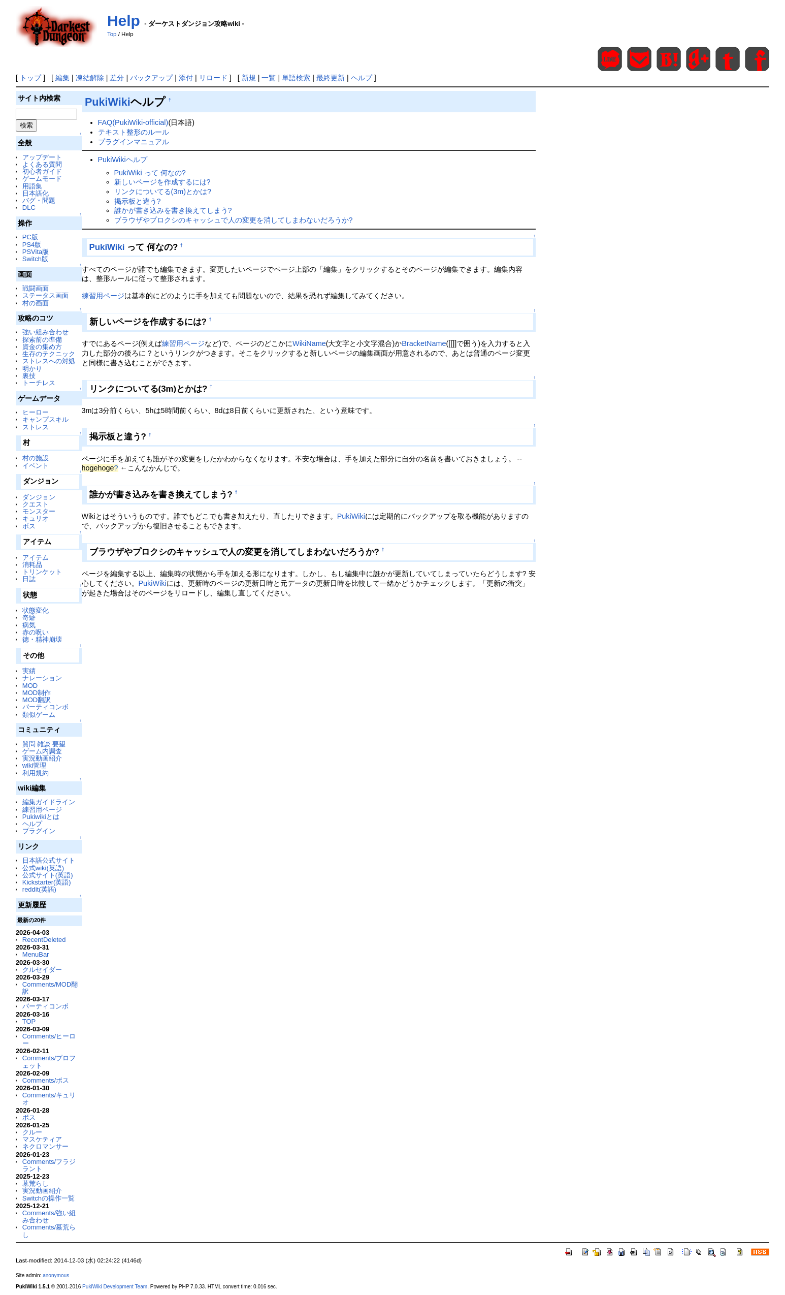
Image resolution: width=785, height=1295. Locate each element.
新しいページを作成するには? (162, 182)
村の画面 (35, 303)
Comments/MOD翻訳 (50, 988)
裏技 (29, 376)
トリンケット (42, 572)
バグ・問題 (38, 200)
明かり (32, 368)
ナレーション (42, 678)
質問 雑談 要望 (44, 744)
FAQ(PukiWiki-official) (133, 122)
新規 (249, 78)
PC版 (30, 237)
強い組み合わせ (45, 332)
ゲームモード (42, 178)
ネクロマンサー (45, 1146)
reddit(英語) (39, 889)
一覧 (268, 78)
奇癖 (29, 617)
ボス (29, 526)
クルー (32, 1132)
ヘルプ (361, 78)
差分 (117, 78)
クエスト (35, 504)
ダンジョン (38, 497)
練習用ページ (42, 809)
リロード (213, 78)
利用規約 (35, 773)
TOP (29, 1021)
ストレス (35, 427)
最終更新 (330, 78)
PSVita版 (35, 252)
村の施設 (35, 458)
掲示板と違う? (137, 201)
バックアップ (151, 78)
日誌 (29, 579)
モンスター (38, 511)
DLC (29, 207)
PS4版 (31, 244)
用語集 (32, 186)
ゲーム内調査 (42, 751)
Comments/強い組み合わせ (49, 1216)
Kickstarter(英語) (46, 882)
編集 (62, 78)
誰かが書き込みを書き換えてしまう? (173, 210)
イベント (35, 465)
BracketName (424, 343)
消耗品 (32, 564)
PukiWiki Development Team (114, 1286)
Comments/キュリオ (49, 1098)
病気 (29, 625)
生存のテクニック (48, 354)
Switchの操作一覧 (48, 1198)
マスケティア (42, 1139)
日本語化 (35, 193)
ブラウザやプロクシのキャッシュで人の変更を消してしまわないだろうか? (233, 220)
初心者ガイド (42, 171)
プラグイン (38, 831)
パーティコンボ (45, 707)
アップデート (42, 157)
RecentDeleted (44, 939)
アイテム (35, 557)
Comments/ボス (45, 1080)
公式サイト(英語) (47, 875)
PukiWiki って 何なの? (150, 173)
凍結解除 (90, 78)
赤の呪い (35, 632)
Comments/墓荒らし (49, 1230)
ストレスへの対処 (48, 361)
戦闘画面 (35, 288)
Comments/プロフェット (49, 1061)
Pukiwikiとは (40, 816)
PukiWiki (107, 102)
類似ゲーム (38, 714)
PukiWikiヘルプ (122, 159)
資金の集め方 (42, 347)
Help (123, 20)
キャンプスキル (45, 419)
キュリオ (35, 518)
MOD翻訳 (36, 700)
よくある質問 (42, 164)
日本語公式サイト (48, 860)
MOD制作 (36, 693)
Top (112, 34)
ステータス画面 (45, 295)
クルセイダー (42, 969)
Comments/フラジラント (49, 1165)
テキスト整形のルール (133, 132)
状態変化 (35, 610)
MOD (30, 685)
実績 (29, 671)
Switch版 (35, 259)
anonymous (56, 1275)
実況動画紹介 (42, 758)
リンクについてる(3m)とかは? (163, 191)
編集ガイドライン (48, 802)
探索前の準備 (42, 339)
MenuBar (35, 954)
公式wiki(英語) (43, 868)
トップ (30, 78)
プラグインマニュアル (133, 142)
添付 (186, 78)
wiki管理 (34, 765)
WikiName (309, 343)
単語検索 (296, 78)
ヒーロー (35, 412)
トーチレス (38, 383)
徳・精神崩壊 (42, 639)
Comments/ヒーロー (49, 1039)
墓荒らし (35, 1183)
